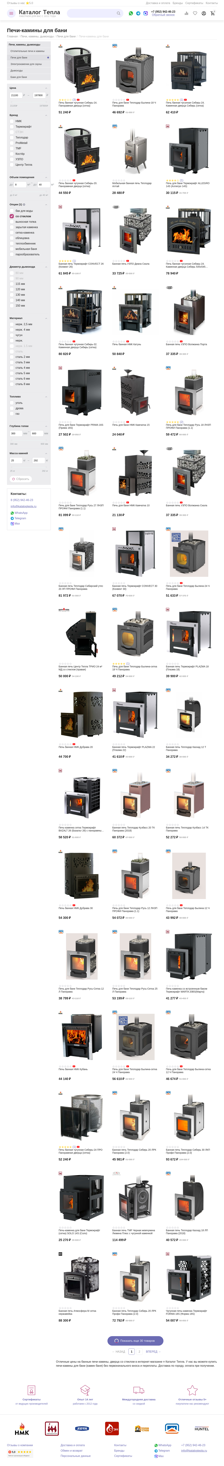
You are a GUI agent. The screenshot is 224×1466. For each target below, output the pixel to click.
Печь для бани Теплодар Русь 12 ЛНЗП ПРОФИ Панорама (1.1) (134, 910)
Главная (12, 36)
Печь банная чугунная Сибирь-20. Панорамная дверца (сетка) (78, 185)
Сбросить (20, 479)
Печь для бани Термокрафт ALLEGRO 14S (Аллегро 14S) (187, 185)
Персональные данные (76, 1455)
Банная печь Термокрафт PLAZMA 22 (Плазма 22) (133, 748)
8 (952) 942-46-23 (22, 500)
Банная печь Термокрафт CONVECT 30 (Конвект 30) (134, 587)
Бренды (178, 3)
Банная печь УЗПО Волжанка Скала (186, 505)
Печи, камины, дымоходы (37, 36)
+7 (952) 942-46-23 (163, 11)
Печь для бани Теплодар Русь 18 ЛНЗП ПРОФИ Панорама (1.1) (188, 426)
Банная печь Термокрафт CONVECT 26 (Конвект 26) (81, 265)
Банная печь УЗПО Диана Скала (130, 263)
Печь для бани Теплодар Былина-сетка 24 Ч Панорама (134, 1071)
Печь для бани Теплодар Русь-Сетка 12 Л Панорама (81, 990)
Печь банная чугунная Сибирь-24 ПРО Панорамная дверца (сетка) (80, 1151)
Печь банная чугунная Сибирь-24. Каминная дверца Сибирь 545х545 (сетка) (185, 265)
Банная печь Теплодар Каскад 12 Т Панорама (186, 748)
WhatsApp (19, 512)
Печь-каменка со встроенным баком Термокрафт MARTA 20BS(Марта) (186, 990)
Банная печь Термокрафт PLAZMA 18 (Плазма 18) (187, 668)
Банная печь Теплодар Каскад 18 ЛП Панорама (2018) (187, 1232)
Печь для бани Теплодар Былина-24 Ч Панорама (188, 587)
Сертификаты (194, 3)
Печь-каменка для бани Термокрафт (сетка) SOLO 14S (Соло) (79, 1232)
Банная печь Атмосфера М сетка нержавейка (77, 1312)
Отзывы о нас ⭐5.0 (20, 3)
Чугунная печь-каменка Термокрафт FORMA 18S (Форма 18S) (186, 1312)
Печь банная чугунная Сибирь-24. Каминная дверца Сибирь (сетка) (185, 104)
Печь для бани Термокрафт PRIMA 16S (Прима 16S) (81, 426)
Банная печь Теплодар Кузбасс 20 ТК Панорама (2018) (133, 829)
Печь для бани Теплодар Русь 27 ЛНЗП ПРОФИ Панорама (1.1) (81, 507)
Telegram (18, 518)
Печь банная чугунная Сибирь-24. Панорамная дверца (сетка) (78, 104)
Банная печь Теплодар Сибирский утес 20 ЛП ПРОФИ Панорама (81, 587)
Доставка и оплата (158, 3)
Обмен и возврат (72, 1450)
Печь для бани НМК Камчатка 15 (131, 424)
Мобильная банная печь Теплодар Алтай (132, 185)
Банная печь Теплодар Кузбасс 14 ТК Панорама (187, 829)
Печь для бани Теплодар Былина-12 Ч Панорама (188, 910)
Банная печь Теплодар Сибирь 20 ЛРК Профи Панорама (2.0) (134, 1312)
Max (15, 523)
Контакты (212, 3)
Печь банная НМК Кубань (73, 1069)
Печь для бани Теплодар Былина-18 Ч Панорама (134, 104)
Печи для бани (66, 36)
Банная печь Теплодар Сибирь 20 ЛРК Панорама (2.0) (134, 1151)
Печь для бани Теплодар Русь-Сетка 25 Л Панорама (135, 990)
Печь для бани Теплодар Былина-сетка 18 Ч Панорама (134, 668)
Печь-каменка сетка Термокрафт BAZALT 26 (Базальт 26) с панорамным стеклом (81, 829)
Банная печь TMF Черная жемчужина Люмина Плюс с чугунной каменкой (133, 1232)
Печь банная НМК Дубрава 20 (76, 747)
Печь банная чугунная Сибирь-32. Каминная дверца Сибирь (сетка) (78, 346)
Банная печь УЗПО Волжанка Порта (186, 344)
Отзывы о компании (20, 1445)
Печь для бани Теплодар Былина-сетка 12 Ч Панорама (188, 1071)
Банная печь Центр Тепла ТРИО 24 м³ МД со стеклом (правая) (80, 668)
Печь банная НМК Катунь (126, 344)
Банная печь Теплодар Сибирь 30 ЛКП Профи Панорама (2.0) (188, 1151)
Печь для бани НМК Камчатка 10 (131, 505)
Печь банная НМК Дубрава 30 (76, 908)
